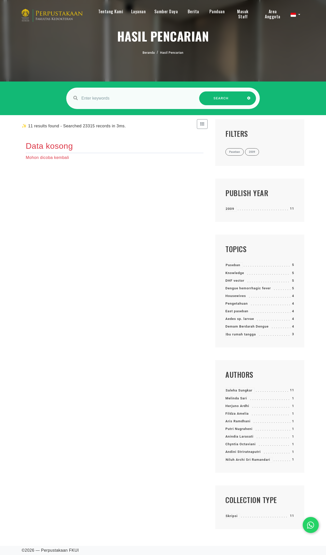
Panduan (217, 11)
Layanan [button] (138, 11)
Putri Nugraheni (238, 429)
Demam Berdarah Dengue (247, 326)
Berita (193, 11)
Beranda (149, 53)
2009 (230, 209)
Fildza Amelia (237, 413)
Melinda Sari (236, 398)
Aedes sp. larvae (239, 319)
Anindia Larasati (239, 436)
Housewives (235, 296)
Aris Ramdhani (237, 421)
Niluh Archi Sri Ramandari (248, 460)
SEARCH (221, 100)
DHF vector (234, 280)
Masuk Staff (243, 14)
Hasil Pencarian (172, 53)
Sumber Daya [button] (166, 11)
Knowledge (234, 273)
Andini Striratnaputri (243, 452)
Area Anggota (272, 14)
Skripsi (232, 516)
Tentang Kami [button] (110, 11)
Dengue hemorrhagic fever (248, 288)
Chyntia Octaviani (240, 444)
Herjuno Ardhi (237, 406)
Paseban (233, 265)
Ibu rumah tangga (241, 334)
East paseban (236, 311)
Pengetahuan (236, 303)
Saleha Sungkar (239, 390)
